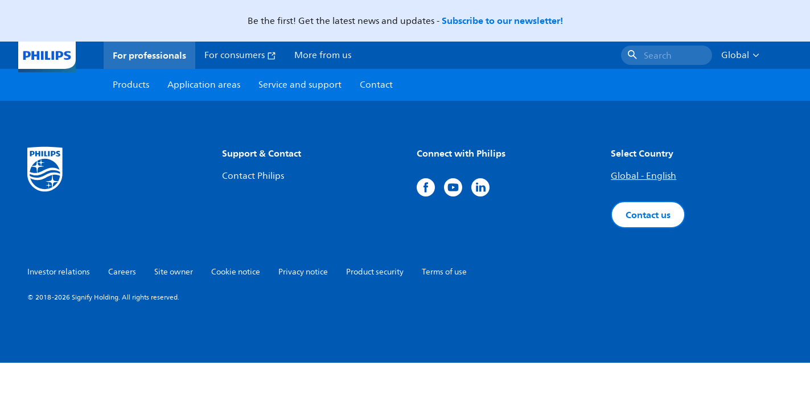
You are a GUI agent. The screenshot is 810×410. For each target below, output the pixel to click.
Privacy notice (303, 271)
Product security (375, 271)
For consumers (240, 55)
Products (131, 84)
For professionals (149, 55)
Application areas (203, 84)
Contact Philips (253, 176)
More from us (322, 55)
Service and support (300, 84)
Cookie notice (235, 271)
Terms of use (444, 271)
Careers (122, 271)
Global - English (643, 176)
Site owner (173, 271)
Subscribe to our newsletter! (502, 20)
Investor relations (58, 271)
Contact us (648, 215)
